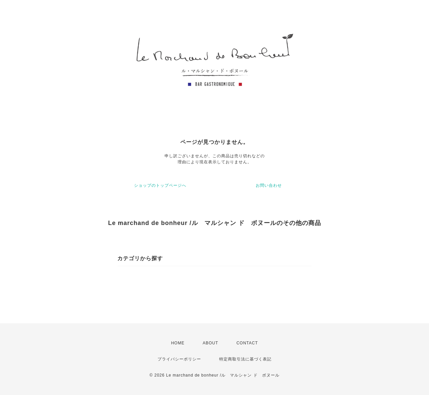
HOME (177, 343)
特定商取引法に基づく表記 (245, 359)
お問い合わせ (269, 185)
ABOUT (210, 343)
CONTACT (247, 343)
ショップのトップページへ (160, 185)
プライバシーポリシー (179, 359)
